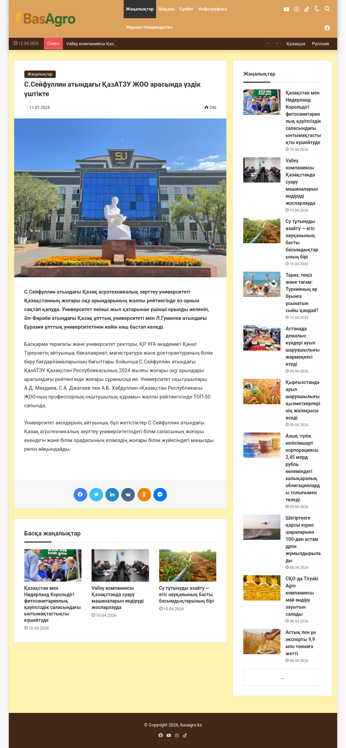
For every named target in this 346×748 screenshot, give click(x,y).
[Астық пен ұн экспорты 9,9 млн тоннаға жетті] (261, 641)
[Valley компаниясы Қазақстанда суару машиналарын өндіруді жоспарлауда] (120, 565)
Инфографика (212, 8)
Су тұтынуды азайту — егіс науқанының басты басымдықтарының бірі (186, 594)
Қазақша (296, 43)
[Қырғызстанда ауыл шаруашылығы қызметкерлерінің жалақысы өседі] (261, 391)
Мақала (166, 8)
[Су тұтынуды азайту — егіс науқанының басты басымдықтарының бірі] (188, 565)
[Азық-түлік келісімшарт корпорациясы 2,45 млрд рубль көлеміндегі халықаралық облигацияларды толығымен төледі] (261, 445)
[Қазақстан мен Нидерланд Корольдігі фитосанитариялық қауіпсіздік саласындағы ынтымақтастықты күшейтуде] (53, 565)
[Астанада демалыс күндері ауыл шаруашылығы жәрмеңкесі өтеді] (261, 338)
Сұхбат (186, 8)
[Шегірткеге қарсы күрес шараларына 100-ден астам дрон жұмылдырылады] (261, 527)
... (283, 677)
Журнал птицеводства (149, 27)
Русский (320, 43)
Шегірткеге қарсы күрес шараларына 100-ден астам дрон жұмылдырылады (303, 539)
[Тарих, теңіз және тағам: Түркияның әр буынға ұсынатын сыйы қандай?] (261, 284)
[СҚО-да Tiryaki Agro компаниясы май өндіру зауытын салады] (261, 588)
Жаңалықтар (140, 8)
